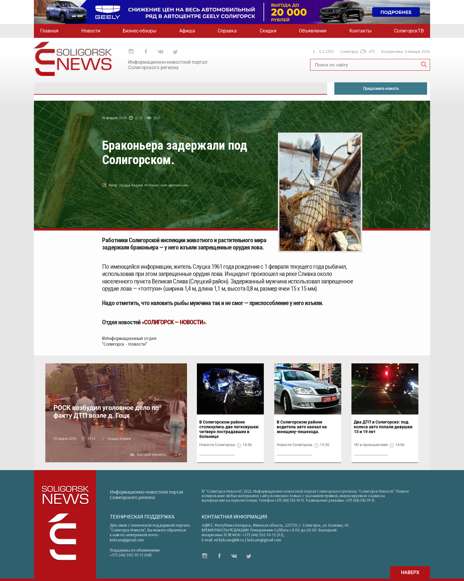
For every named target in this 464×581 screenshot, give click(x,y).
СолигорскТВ (409, 31)
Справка (227, 31)
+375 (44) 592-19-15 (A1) (262, 534)
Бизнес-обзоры (139, 31)
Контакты (360, 31)
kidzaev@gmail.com (127, 540)
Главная (49, 31)
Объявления (313, 31)
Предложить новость (381, 88)
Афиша (187, 31)
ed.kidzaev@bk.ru (229, 540)
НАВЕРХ (410, 572)
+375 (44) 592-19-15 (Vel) (131, 555)
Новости (90, 31)
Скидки (268, 31)
